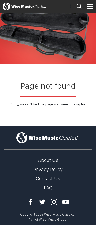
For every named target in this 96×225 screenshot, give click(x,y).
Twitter (42, 202)
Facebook (30, 202)
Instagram (54, 202)
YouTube (65, 202)
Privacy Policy (48, 169)
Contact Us (48, 178)
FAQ (48, 187)
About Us (48, 160)
